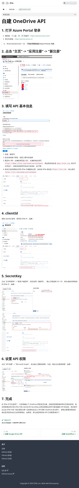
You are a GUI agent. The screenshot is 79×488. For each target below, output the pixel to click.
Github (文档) (7, 458)
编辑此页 (6, 420)
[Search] (70, 3)
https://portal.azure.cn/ (24, 39)
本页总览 (6, 14)
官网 (3, 449)
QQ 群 (5, 470)
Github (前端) (7, 455)
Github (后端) (7, 452)
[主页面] (4, 9)
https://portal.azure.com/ (40, 36)
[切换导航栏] (3, 3)
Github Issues (8, 474)
